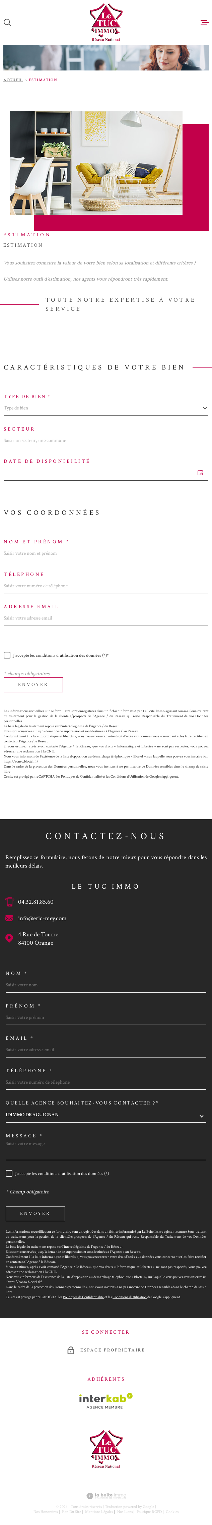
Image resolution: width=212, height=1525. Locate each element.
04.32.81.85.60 (36, 902)
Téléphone (24, 574)
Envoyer (33, 685)
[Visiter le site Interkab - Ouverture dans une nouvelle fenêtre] (106, 1401)
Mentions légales (99, 1511)
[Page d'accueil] (106, 22)
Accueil (13, 80)
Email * (20, 1038)
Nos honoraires (45, 1511)
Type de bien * (27, 396)
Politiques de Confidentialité (81, 776)
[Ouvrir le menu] (205, 22)
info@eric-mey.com (42, 918)
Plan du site (71, 1511)
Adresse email (32, 606)
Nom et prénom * (37, 541)
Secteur (20, 429)
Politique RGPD (149, 1511)
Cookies (172, 1512)
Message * (25, 1135)
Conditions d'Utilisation (128, 776)
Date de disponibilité (47, 461)
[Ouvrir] (7, 22)
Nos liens (125, 1511)
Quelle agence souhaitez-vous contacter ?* (82, 1102)
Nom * (17, 973)
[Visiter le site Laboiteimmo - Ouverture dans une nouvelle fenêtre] (106, 1496)
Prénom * (24, 1006)
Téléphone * (29, 1070)
